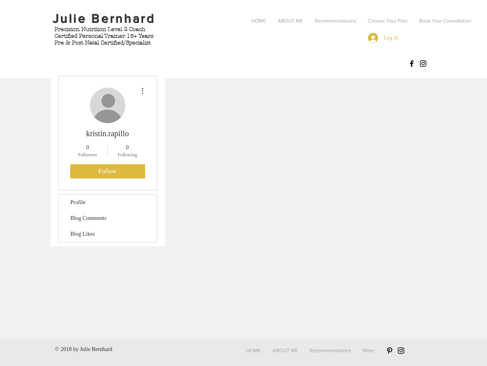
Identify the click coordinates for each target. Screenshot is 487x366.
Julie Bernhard (96, 349)
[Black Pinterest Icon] (389, 350)
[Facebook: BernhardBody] (411, 63)
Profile (78, 202)
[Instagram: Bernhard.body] (423, 63)
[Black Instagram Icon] (401, 350)
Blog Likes (83, 234)
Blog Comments (88, 218)
